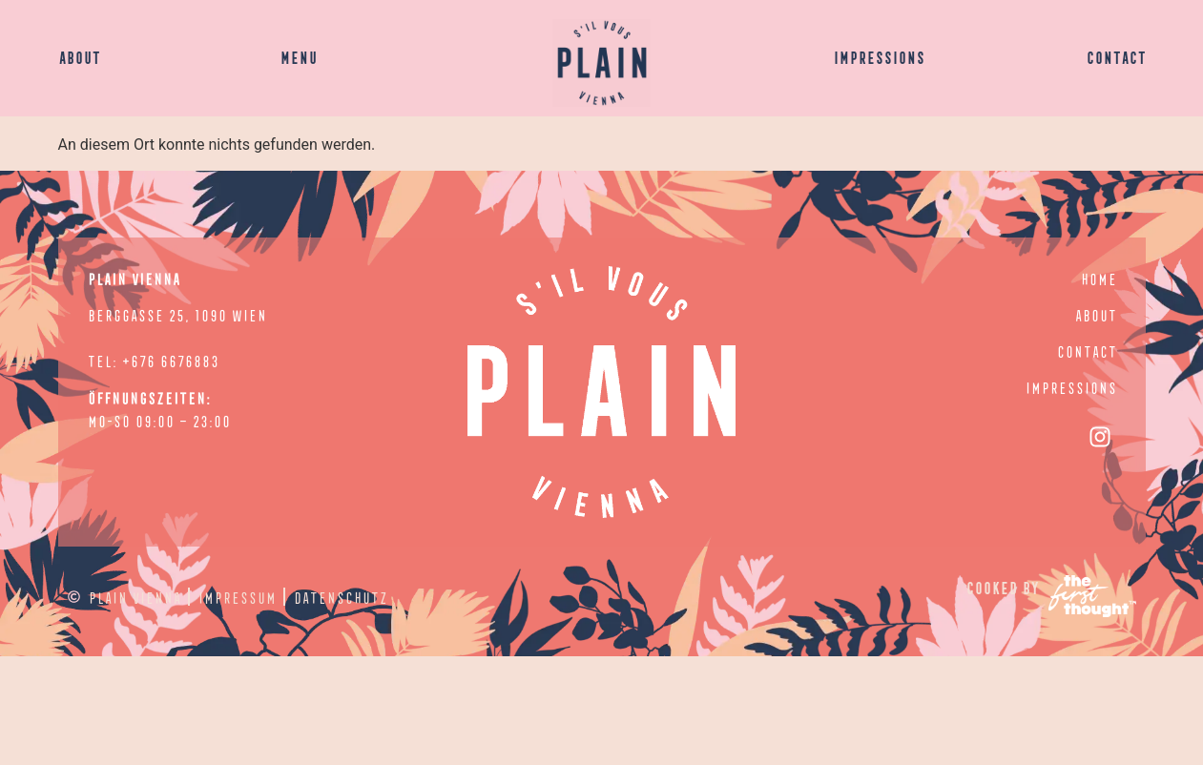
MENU (298, 56)
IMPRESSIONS (878, 56)
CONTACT (1116, 56)
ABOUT (79, 56)
